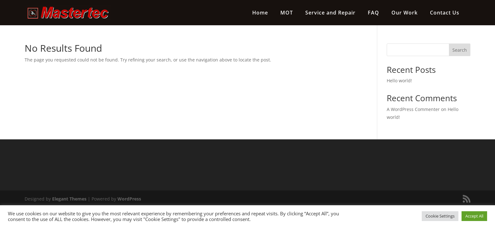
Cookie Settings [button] (440, 216)
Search (459, 50)
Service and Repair (330, 13)
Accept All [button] (474, 216)
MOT (286, 13)
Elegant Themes (69, 199)
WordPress (129, 199)
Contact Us (444, 13)
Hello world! (399, 81)
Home (260, 13)
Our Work (404, 13)
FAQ (373, 13)
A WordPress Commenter (413, 109)
